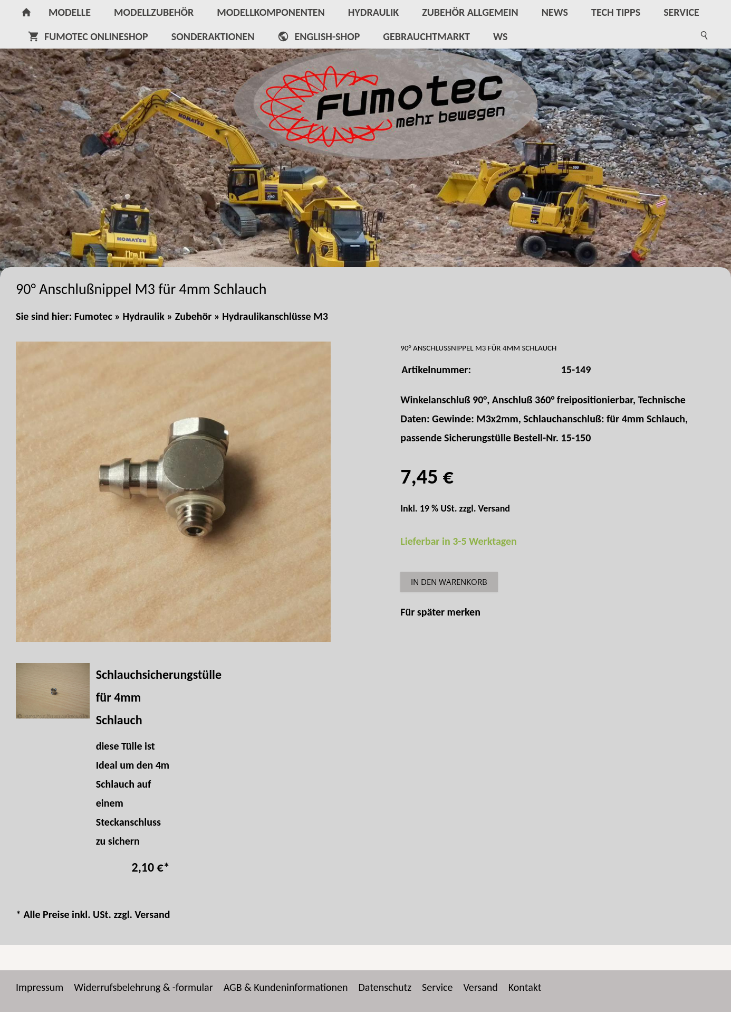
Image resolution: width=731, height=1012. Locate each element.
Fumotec (93, 316)
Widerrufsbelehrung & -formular (143, 987)
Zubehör (193, 316)
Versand (494, 508)
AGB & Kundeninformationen (286, 987)
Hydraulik (144, 316)
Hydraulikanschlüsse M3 (275, 316)
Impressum (39, 987)
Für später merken (440, 612)
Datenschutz (385, 987)
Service (437, 987)
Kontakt (525, 987)
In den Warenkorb (449, 581)
